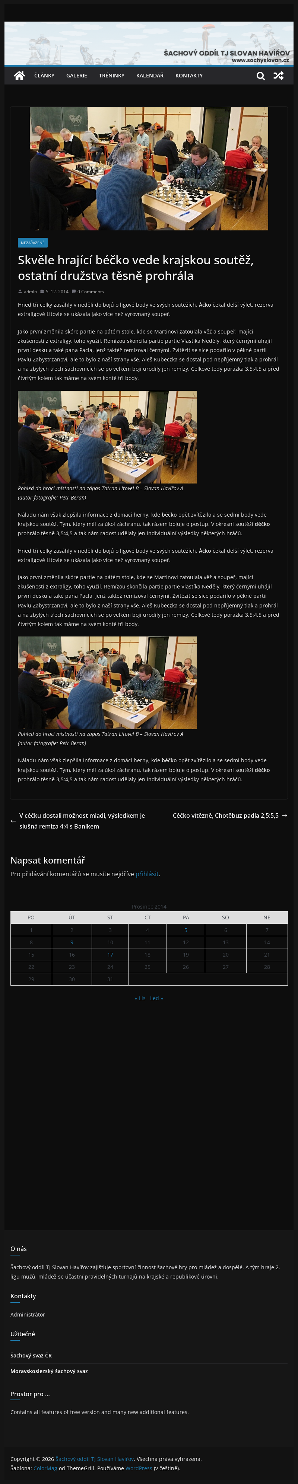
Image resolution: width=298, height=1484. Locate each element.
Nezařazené (33, 242)
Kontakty (189, 75)
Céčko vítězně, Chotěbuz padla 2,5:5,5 (230, 815)
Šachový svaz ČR (31, 1355)
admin (30, 291)
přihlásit (147, 874)
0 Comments (88, 291)
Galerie (76, 75)
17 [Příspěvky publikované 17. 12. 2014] (110, 954)
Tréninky (111, 75)
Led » (156, 998)
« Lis (140, 998)
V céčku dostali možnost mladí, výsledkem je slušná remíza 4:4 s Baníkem (77, 820)
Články (44, 75)
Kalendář (150, 75)
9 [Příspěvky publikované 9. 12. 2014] (71, 942)
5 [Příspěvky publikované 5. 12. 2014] (185, 930)
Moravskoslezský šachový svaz (49, 1371)
